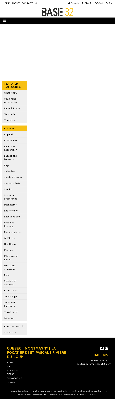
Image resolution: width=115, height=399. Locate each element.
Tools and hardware (9, 304)
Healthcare (10, 244)
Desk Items (10, 204)
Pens (6, 275)
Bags (6, 165)
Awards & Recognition (10, 148)
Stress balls (10, 290)
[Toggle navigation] (4, 21)
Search (73, 3)
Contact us (10, 332)
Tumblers (9, 120)
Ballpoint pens (12, 108)
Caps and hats (12, 183)
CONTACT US (29, 3)
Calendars (9, 171)
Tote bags (9, 114)
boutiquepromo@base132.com (94, 364)
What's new (10, 92)
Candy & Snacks (13, 177)
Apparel (8, 134)
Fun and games (13, 232)
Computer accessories (10, 197)
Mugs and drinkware (9, 267)
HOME (6, 3)
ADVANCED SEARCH (13, 372)
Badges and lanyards (10, 157)
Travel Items (11, 312)
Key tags (8, 250)
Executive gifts (12, 216)
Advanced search (13, 326)
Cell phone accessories (10, 100)
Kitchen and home (11, 258)
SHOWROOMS (14, 378)
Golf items (9, 238)
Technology (10, 296)
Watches (9, 318)
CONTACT (12, 382)
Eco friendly (10, 210)
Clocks (8, 189)
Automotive (10, 140)
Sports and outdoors (10, 283)
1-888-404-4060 (99, 360)
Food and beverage (9, 224)
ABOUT (16, 3)
